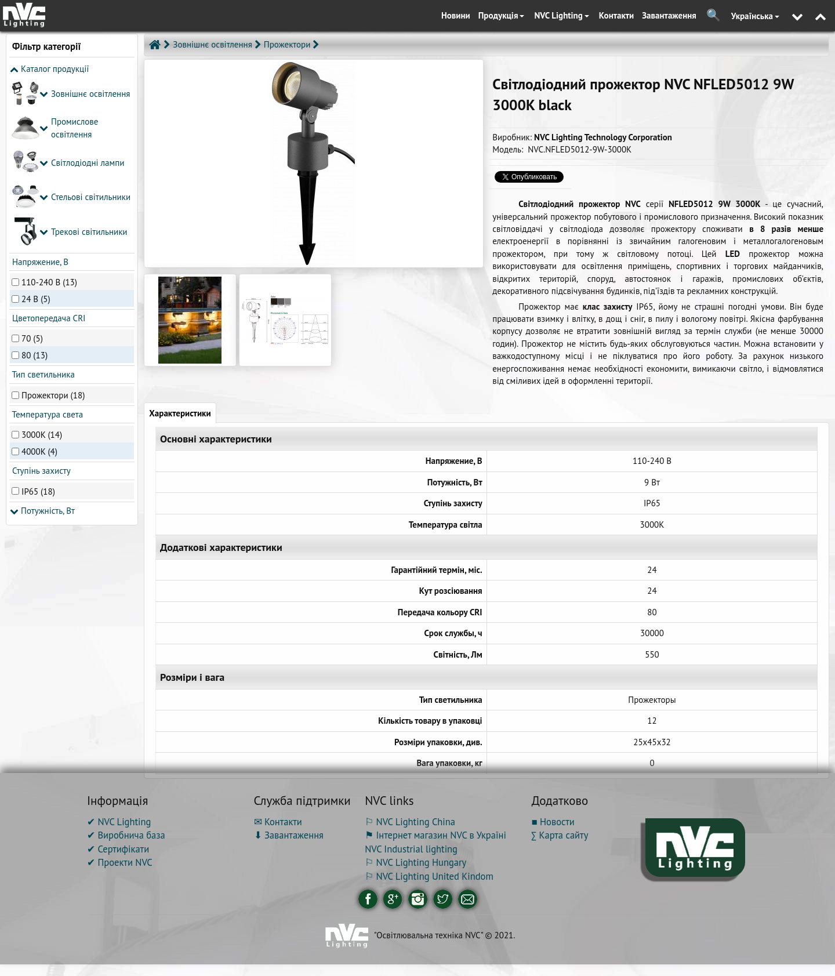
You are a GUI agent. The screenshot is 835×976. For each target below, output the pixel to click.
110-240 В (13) (49, 109)
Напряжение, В (39, 89)
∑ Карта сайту (560, 835)
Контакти (616, 15)
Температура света (46, 242)
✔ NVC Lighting (119, 821)
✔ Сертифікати (118, 849)
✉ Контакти (278, 821)
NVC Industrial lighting (411, 849)
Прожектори (287, 44)
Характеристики (179, 413)
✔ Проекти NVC (120, 862)
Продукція (501, 15)
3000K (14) (41, 262)
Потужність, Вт (42, 337)
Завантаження (669, 15)
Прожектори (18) (53, 222)
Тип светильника (42, 202)
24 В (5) (35, 126)
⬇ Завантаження (289, 835)
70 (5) (32, 166)
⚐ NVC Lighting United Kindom (429, 876)
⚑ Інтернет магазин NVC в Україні (435, 835)
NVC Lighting (561, 15)
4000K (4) (39, 279)
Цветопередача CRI (47, 145)
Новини (455, 15)
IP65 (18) (38, 318)
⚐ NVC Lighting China (410, 821)
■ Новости (553, 821)
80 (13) (34, 182)
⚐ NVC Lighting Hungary (415, 862)
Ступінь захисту (40, 298)
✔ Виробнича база (126, 835)
